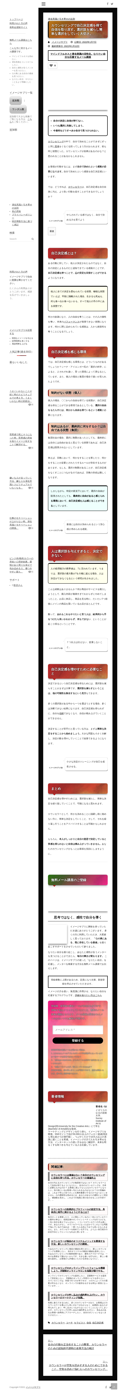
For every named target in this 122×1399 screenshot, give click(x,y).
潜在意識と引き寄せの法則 (61, 19)
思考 (57, 146)
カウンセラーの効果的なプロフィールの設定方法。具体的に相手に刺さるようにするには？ (78, 1211)
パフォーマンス (71, 321)
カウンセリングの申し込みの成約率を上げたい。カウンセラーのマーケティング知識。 (78, 1296)
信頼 (61, 713)
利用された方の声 (18, 23)
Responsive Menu (43, 4)
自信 (89, 1323)
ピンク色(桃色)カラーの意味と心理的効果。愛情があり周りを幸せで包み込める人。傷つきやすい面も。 (22, 565)
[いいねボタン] (51, 65)
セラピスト (79, 1323)
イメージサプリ (59, 42)
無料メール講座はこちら (21, 42)
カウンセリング (56, 141)
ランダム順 (18, 109)
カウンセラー (75, 186)
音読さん (18, 585)
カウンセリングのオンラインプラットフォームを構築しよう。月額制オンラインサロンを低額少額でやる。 (78, 1269)
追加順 (15, 100)
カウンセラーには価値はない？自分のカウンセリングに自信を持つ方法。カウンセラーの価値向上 (78, 1176)
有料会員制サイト (18, 27)
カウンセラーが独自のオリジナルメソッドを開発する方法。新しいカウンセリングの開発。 (78, 1242)
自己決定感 (98, 1323)
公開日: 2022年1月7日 (85, 42)
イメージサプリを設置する (21, 332)
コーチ (69, 1323)
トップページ (16, 19)
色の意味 (16, 211)
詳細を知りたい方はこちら (88, 995)
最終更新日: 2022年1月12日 (66, 46)
